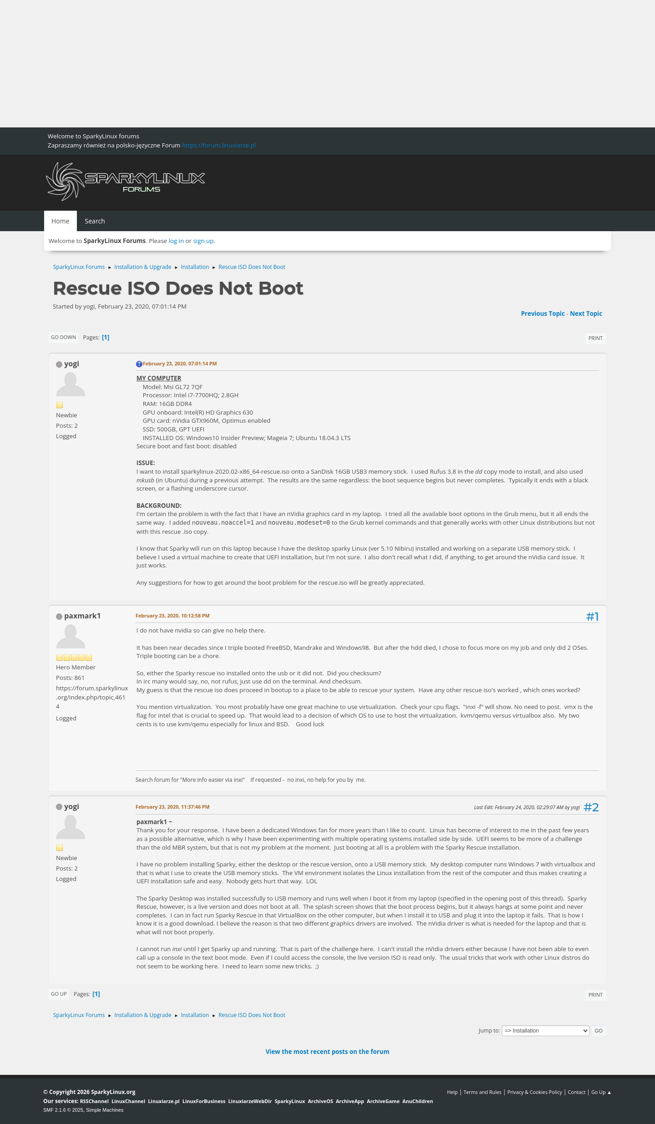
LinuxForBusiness (203, 1101)
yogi (71, 364)
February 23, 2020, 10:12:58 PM (173, 615)
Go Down (63, 337)
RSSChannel (94, 1101)
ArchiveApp (350, 1101)
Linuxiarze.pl (164, 1101)
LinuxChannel (128, 1101)
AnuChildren (418, 1101)
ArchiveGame (383, 1101)
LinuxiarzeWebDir (250, 1101)
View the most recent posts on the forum (327, 1052)
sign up (203, 241)
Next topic (586, 313)
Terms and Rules (483, 1092)
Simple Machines (104, 1110)
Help (452, 1092)
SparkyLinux (290, 1101)
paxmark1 (82, 616)
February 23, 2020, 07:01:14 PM (180, 363)
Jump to (489, 1030)
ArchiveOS (320, 1101)
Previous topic (542, 313)
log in (176, 241)
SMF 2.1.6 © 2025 (63, 1110)
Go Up (59, 993)
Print (596, 337)
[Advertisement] (273, 63)
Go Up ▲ (601, 1092)
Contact (576, 1092)
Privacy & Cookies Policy (534, 1092)
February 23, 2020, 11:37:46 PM (173, 806)
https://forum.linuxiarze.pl (219, 145)
